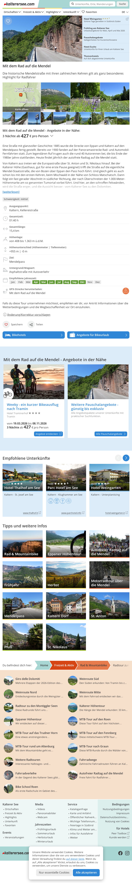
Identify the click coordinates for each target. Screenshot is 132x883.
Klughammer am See (70, 494)
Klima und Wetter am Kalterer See (83, 829)
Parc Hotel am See (66, 490)
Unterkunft (69, 12)
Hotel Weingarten (109, 490)
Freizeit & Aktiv (32, 12)
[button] (126, 458)
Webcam (42, 817)
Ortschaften (11, 12)
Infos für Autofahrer (81, 833)
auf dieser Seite (75, 858)
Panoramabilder (46, 813)
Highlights (52, 12)
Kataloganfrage (79, 809)
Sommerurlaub (46, 833)
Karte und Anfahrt (80, 813)
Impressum (122, 813)
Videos (41, 809)
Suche (122, 4)
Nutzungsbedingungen (116, 809)
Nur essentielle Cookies (54, 872)
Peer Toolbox (120, 833)
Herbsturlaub (45, 837)
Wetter (74, 837)
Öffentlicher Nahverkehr (83, 817)
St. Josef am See (24, 494)
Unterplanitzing (111, 494)
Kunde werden (119, 837)
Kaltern (8, 494)
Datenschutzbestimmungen (114, 817)
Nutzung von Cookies (117, 821)
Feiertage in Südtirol (82, 825)
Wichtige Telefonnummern (83, 821)
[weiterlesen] (11, 192)
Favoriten (89, 12)
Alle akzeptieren (86, 872)
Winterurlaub (45, 841)
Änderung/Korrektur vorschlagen (26, 315)
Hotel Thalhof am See (23, 490)
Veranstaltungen (14, 837)
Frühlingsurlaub (46, 829)
